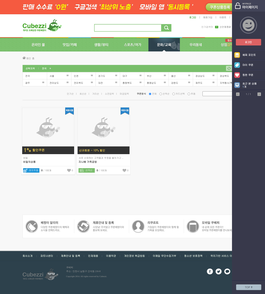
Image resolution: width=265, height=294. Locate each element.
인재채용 (93, 256)
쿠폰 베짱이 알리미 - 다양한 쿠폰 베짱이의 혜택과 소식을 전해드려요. (209, 222)
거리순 (95, 93)
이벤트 (222, 17)
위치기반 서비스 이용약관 (225, 256)
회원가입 (208, 17)
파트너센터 (47, 256)
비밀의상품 (29, 162)
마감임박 (124, 93)
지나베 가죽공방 (88, 162)
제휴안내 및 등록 (70, 256)
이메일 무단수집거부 (164, 256)
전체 (154, 93)
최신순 (83, 93)
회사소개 (28, 256)
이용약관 (111, 256)
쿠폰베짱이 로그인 (245, 39)
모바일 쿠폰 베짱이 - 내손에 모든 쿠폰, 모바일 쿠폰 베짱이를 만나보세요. (155, 222)
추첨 (193, 93)
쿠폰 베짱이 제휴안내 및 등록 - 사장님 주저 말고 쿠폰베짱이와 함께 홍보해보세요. (47, 222)
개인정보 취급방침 (134, 256)
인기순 (70, 93)
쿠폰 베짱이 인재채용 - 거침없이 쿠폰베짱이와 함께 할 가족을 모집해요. (100, 222)
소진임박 (109, 93)
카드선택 (180, 93)
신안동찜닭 (225, 27)
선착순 (166, 93)
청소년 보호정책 (193, 256)
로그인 (192, 17)
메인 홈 (30, 58)
